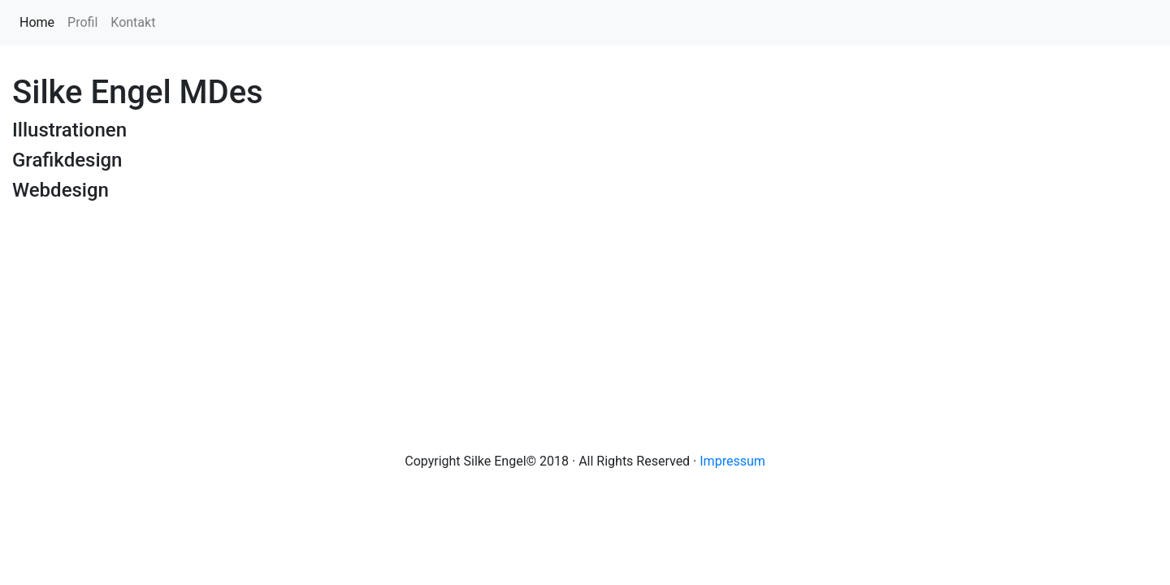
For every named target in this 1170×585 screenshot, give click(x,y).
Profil (82, 22)
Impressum (732, 461)
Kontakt (132, 22)
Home (40, 21)
